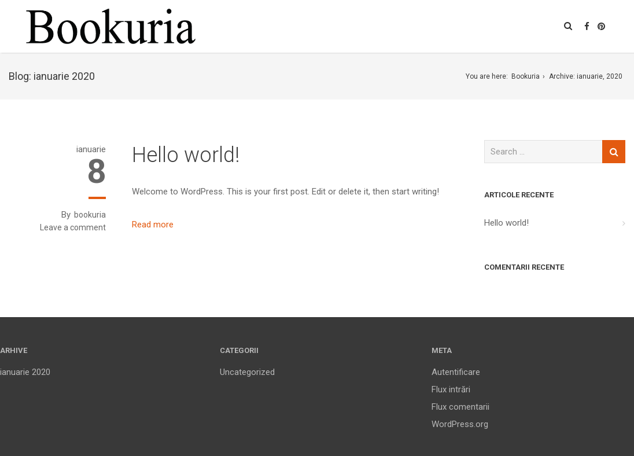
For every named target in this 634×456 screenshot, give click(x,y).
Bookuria (525, 76)
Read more (153, 224)
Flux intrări (451, 389)
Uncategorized (247, 372)
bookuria (90, 214)
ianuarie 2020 (25, 372)
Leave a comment (73, 227)
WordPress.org (460, 424)
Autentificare (456, 372)
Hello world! (185, 155)
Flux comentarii (460, 407)
